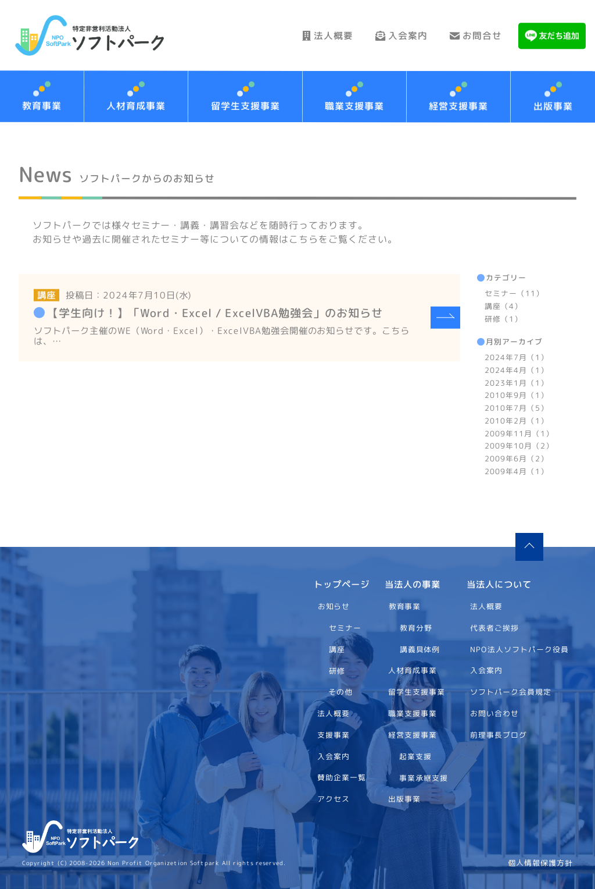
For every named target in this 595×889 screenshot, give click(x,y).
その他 (340, 692)
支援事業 (333, 734)
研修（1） (503, 318)
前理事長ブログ (499, 734)
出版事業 (404, 799)
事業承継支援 (423, 777)
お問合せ (475, 35)
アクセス (333, 799)
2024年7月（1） (517, 357)
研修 (336, 670)
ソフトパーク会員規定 (511, 692)
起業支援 (415, 756)
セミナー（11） (514, 293)
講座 (336, 648)
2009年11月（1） (519, 433)
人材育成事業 (136, 105)
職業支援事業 (354, 105)
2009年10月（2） (519, 445)
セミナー (345, 627)
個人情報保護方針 (540, 863)
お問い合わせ (495, 712)
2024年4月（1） (517, 369)
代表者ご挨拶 (495, 627)
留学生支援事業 (245, 105)
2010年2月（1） (517, 420)
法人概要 (322, 35)
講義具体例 (420, 648)
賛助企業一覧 (341, 777)
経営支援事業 (459, 105)
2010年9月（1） (517, 395)
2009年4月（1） (516, 470)
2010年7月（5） (517, 408)
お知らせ (333, 606)
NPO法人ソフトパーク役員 (520, 648)
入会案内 (398, 35)
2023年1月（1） (517, 382)
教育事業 (405, 606)
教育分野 (416, 627)
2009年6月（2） (517, 458)
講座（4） (503, 305)
